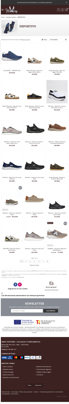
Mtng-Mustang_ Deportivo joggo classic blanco (34, 71)
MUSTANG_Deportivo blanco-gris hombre (12, 249)
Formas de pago (8, 372)
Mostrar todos (25, 39)
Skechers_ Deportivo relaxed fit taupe (12, 213)
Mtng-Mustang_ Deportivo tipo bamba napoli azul (34, 106)
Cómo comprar (8, 367)
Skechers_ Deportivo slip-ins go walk (34, 178)
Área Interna (14, 394)
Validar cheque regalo (44, 372)
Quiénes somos (8, 369)
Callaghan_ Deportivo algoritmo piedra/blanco (57, 249)
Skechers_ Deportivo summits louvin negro (57, 213)
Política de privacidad (25, 392)
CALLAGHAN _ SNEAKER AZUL (12, 70)
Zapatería (38, 385)
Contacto (40, 375)
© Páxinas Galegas (61, 396)
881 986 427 (12, 349)
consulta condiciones (51, 290)
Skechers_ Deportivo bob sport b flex (34, 249)
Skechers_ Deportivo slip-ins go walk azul (12, 178)
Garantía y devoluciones (11, 377)
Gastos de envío (8, 375)
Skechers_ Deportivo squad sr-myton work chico (34, 142)
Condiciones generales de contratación (51, 392)
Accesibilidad (6, 394)
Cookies (35, 392)
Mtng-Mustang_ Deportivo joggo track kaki (57, 71)
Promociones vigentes (44, 369)
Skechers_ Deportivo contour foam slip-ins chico (57, 106)
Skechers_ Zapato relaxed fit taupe (34, 213)
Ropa (29, 385)
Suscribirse (50, 311)
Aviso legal (15, 392)
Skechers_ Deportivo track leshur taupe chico (12, 142)
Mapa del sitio (6, 392)
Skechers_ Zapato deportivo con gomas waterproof (57, 142)
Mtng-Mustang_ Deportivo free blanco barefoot (12, 106)
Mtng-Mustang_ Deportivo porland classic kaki (57, 178)
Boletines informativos (44, 367)
